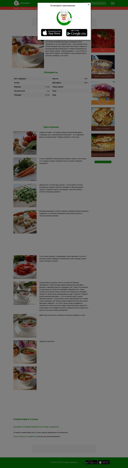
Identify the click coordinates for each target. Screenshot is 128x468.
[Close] (88, 4)
